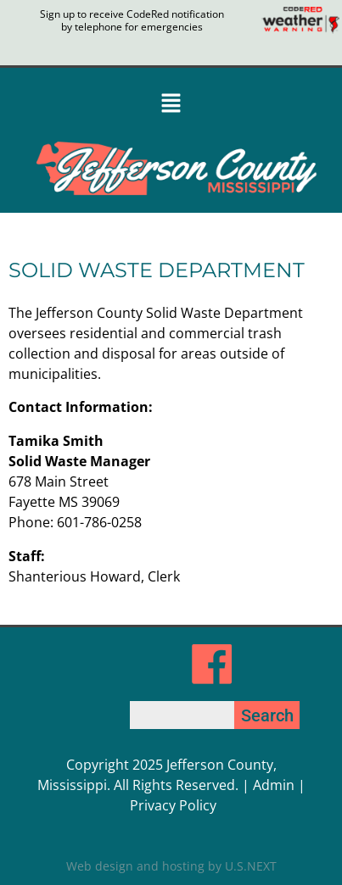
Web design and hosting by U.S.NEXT (171, 866)
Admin (273, 785)
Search (267, 715)
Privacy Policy (173, 805)
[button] (171, 105)
